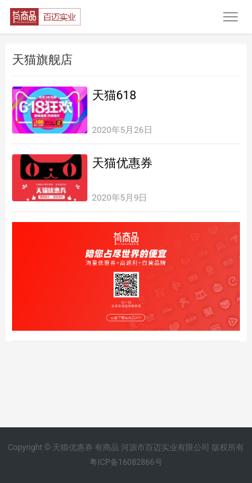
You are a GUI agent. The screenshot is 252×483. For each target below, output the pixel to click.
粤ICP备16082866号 (126, 462)
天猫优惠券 (122, 163)
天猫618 (114, 95)
